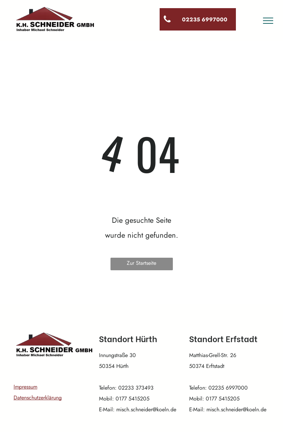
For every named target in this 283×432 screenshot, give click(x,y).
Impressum (25, 387)
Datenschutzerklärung (38, 397)
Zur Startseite (141, 263)
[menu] (268, 21)
